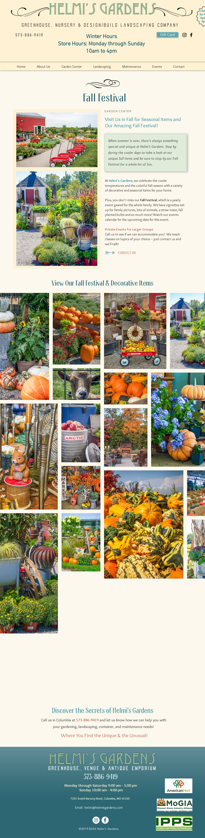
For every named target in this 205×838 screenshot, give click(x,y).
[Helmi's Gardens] (191, 35)
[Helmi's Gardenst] (184, 35)
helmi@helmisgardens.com (104, 807)
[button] (47, 66)
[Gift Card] (167, 35)
